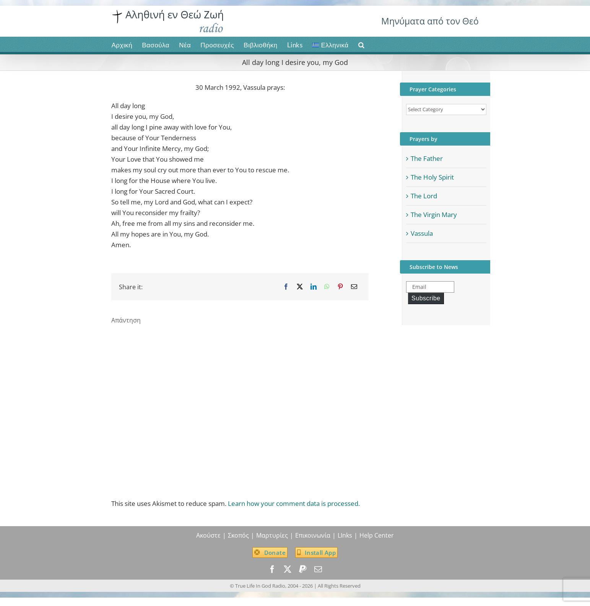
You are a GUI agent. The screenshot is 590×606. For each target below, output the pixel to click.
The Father (427, 158)
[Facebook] (286, 287)
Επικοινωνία (312, 535)
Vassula (422, 233)
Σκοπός (238, 535)
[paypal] (303, 569)
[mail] (318, 569)
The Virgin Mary (434, 214)
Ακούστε (208, 535)
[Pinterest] (340, 287)
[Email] (354, 287)
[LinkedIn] (313, 287)
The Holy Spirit (432, 177)
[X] (300, 287)
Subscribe (425, 298)
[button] (361, 44)
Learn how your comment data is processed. (294, 503)
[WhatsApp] (326, 287)
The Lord (424, 195)
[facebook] (272, 569)
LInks (345, 535)
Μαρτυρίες (272, 535)
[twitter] (287, 569)
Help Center (376, 535)
